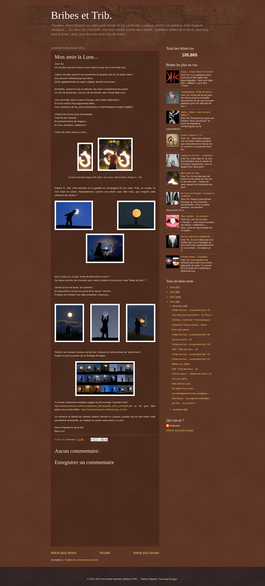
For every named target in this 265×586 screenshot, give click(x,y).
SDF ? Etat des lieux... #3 (185, 349)
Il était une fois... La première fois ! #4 (191, 334)
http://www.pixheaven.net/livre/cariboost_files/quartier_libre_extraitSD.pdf (93, 406)
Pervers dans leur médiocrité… (196, 236)
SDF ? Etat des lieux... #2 (185, 369)
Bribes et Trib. (81, 15)
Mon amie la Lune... (191, 173)
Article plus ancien (146, 553)
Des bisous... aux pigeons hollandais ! (191, 398)
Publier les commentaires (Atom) (81, 560)
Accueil (105, 553)
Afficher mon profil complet (179, 430)
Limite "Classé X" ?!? (191, 135)
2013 (172, 292)
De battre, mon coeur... (183, 388)
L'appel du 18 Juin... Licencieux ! (197, 155)
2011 (172, 301)
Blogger (173, 579)
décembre (177, 306)
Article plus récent (63, 553)
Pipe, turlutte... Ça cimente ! (195, 216)
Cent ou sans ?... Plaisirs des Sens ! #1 (192, 373)
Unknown (175, 425)
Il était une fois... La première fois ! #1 (191, 359)
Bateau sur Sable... (181, 364)
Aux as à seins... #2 (182, 339)
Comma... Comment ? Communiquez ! (191, 320)
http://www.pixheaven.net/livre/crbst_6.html (104, 409)
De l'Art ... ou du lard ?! (183, 403)
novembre (177, 409)
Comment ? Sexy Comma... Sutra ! (189, 324)
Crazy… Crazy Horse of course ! (197, 71)
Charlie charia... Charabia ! (194, 256)
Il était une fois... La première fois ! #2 (191, 354)
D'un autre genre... (181, 329)
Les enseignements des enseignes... (190, 393)
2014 (172, 287)
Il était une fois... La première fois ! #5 (191, 310)
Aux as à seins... (180, 378)
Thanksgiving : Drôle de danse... (197, 92)
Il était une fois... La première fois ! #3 (191, 344)
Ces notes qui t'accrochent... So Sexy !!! (192, 315)
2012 (172, 297)
